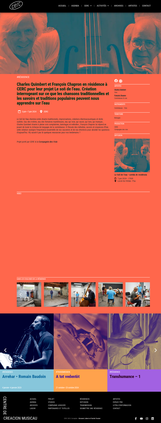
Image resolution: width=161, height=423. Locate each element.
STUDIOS (51, 402)
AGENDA (75, 5)
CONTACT (146, 5)
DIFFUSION (84, 402)
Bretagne (117, 118)
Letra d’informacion (122, 405)
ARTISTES (132, 5)
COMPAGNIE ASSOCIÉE (57, 405)
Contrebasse (118, 108)
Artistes (116, 399)
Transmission (63, 372)
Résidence (23, 77)
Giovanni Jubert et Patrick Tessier (89, 418)
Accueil (33, 399)
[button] (5, 351)
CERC (88, 6)
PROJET (51, 399)
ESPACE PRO (118, 402)
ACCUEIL (62, 5)
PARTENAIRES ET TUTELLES (59, 408)
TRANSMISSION (86, 405)
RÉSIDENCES (85, 399)
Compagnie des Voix (48, 141)
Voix (125, 108)
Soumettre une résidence (91, 408)
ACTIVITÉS (103, 6)
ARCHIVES (118, 5)
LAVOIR (33, 408)
